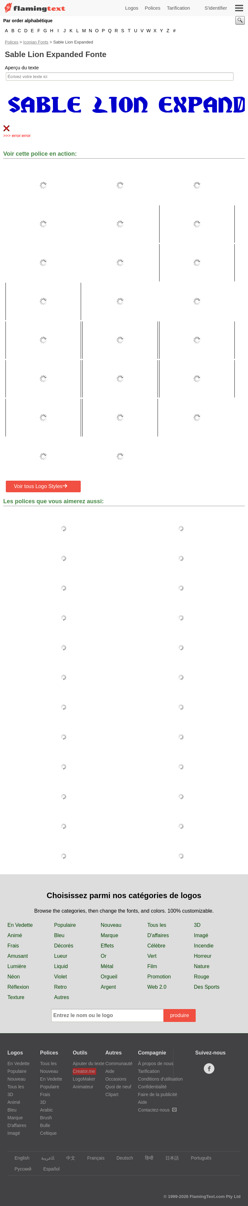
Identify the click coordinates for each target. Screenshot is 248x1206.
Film (152, 966)
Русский (19, 1169)
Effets (107, 945)
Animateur (83, 1086)
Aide (109, 1071)
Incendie (204, 945)
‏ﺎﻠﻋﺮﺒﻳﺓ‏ (44, 1158)
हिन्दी (146, 1158)
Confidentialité (152, 1086)
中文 (67, 1158)
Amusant (17, 956)
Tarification (178, 8)
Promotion (159, 976)
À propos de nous (155, 1063)
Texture (15, 997)
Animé (14, 935)
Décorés (63, 945)
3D (197, 925)
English (18, 1158)
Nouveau (111, 925)
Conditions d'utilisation (160, 1079)
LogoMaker (84, 1079)
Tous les (156, 925)
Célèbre (156, 945)
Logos (131, 8)
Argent (108, 987)
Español (48, 1169)
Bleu (59, 935)
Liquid (61, 966)
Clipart (111, 1094)
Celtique (48, 1133)
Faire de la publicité (157, 1094)
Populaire (65, 925)
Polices (152, 8)
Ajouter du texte (84, 1063)
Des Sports (207, 987)
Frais (13, 945)
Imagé (201, 935)
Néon (13, 976)
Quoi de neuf (118, 1086)
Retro (60, 987)
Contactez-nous (157, 1110)
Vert (151, 956)
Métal (107, 966)
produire (179, 1015)
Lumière (16, 966)
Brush (46, 1117)
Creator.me (84, 1071)
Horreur (203, 956)
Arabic (46, 1110)
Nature (202, 966)
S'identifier (215, 8)
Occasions (115, 1079)
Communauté (118, 1063)
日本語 (169, 1158)
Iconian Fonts (35, 42)
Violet (60, 976)
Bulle (45, 1125)
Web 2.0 (156, 987)
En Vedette (20, 925)
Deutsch (121, 1158)
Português (198, 1158)
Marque (109, 935)
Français (93, 1158)
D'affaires (158, 935)
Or (104, 956)
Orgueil (109, 976)
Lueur (60, 956)
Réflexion (18, 987)
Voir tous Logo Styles (40, 486)
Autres (61, 997)
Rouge (201, 976)
